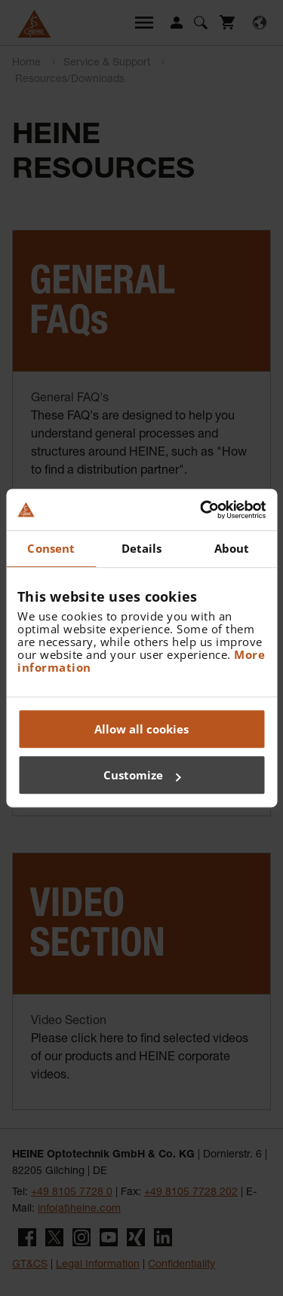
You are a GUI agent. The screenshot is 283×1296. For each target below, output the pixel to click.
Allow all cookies (141, 728)
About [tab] (232, 548)
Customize (142, 774)
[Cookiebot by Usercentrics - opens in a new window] (201, 510)
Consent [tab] (51, 548)
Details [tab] (142, 548)
